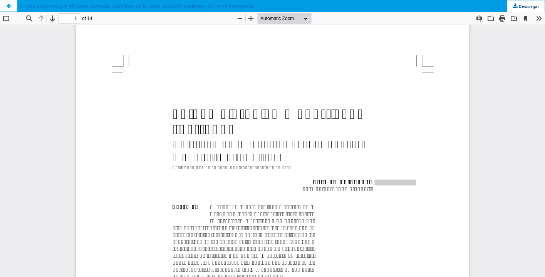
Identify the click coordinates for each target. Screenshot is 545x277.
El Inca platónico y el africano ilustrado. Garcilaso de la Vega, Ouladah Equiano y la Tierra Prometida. (137, 6)
